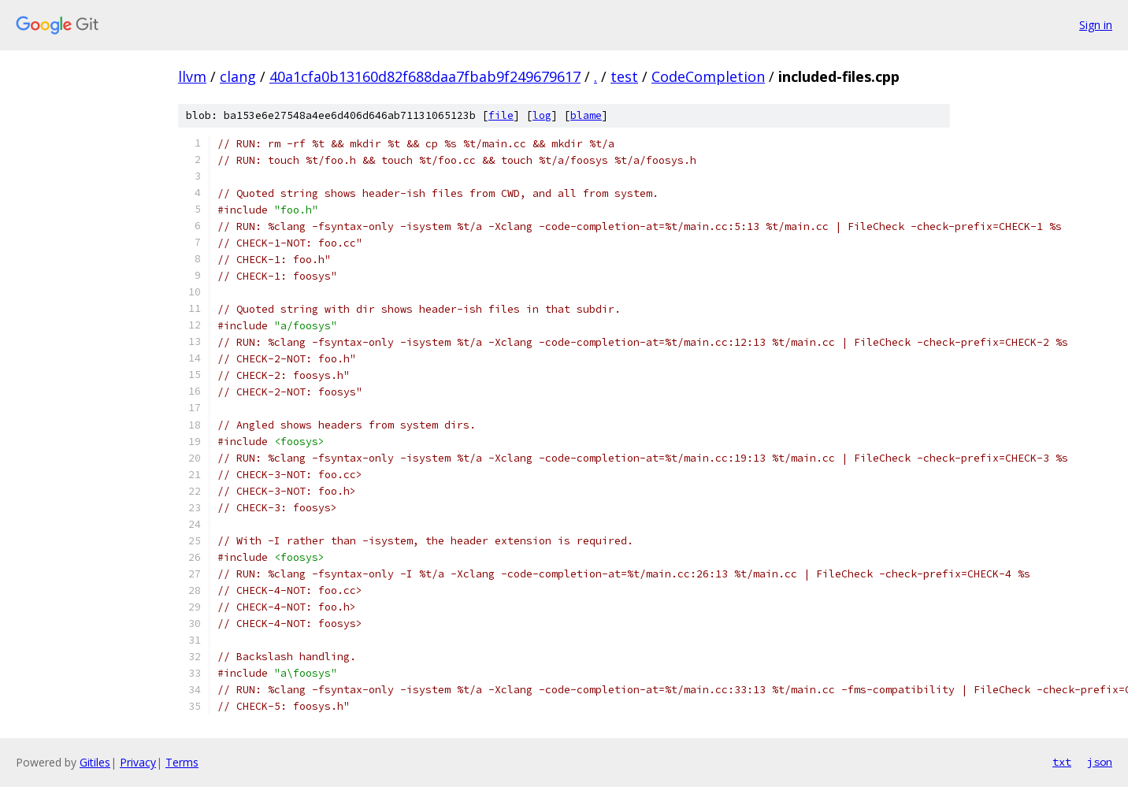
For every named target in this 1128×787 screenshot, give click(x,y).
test (624, 76)
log (541, 115)
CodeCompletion (708, 76)
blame (586, 115)
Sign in (1095, 24)
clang (238, 76)
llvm (192, 76)
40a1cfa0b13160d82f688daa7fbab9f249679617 (425, 76)
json (1099, 762)
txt (1061, 762)
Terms (182, 762)
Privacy (138, 762)
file (501, 115)
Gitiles (95, 762)
